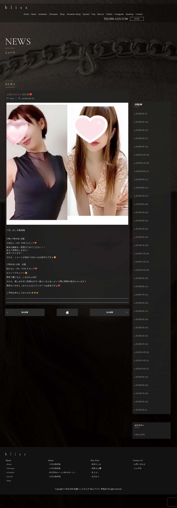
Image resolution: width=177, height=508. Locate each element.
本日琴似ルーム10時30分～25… (62, 472)
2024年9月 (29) (142, 278)
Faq (121, 9)
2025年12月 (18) (142, 155)
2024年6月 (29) (142, 303)
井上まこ (95, 472)
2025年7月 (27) (142, 196)
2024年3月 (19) (142, 328)
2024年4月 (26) (142, 319)
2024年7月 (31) (142, 295)
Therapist (81, 9)
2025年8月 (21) (142, 188)
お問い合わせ (140, 464)
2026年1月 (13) (142, 147)
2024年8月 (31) (142, 286)
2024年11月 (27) (142, 262)
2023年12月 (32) (142, 352)
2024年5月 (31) (142, 311)
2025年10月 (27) (142, 171)
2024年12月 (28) (142, 254)
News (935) (140, 435)
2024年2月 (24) (142, 336)
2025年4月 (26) (142, 221)
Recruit (129, 9)
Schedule (71, 9)
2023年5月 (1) (141, 410)
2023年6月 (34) (142, 402)
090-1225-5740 (147, 13)
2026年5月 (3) (141, 114)
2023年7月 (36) (142, 393)
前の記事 (24, 312)
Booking (158, 9)
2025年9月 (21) (142, 180)
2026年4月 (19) (142, 122)
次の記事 (109, 312)
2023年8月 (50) (142, 385)
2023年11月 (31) (142, 361)
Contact (167, 9)
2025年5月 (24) (142, 212)
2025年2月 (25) (142, 237)
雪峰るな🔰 (97, 468)
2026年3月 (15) (142, 130)
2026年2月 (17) (142, 138)
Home (54, 9)
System (114, 9)
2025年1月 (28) (142, 245)
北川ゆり (95, 476)
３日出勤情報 (55, 464)
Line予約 (138, 468)
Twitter (138, 9)
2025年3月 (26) (142, 229)
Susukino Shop (102, 9)
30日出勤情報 (55, 476)
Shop (90, 9)
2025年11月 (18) (142, 163)
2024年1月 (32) (142, 344)
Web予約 (165, 14)
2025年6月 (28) (142, 204)
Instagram (147, 9)
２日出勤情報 (55, 468)
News (62, 9)
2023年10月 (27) (142, 369)
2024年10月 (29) (142, 270)
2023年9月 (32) (142, 377)
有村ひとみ (96, 464)
